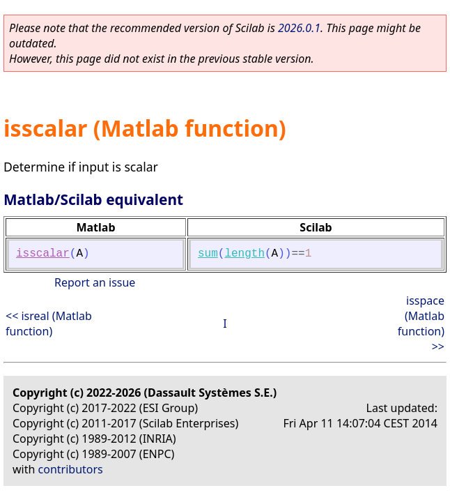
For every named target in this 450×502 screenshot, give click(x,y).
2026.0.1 (299, 28)
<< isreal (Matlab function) (49, 323)
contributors (70, 469)
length (244, 254)
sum (208, 254)
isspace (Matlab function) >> (421, 323)
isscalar (43, 254)
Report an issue (94, 282)
